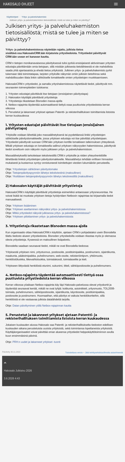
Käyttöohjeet (12, 92)
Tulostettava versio (74, 428)
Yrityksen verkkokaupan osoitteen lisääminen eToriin (39, 53)
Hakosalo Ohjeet (18, 4)
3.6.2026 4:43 (12, 454)
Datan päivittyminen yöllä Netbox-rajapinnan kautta (42, 381)
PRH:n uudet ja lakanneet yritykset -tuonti (36, 417)
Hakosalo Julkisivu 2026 (18, 446)
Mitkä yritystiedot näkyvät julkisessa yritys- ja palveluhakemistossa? (47, 30)
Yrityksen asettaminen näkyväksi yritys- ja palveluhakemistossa (45, 47)
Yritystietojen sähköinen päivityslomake (35, 245)
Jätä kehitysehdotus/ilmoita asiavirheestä (104, 428)
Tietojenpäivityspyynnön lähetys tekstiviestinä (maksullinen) (46, 248)
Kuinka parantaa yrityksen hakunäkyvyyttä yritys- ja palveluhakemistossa (51, 73)
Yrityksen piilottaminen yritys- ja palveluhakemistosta (39, 60)
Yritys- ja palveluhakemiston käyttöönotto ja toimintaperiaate (43, 14)
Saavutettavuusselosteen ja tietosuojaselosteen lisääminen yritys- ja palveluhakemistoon (48, 81)
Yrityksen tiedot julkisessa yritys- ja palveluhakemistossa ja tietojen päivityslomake (47, 39)
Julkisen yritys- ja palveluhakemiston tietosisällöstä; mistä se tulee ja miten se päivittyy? (51, 22)
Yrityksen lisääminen (24, 281)
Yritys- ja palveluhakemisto (34, 92)
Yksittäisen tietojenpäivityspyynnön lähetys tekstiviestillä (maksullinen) (52, 252)
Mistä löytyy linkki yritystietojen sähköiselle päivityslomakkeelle (45, 66)
